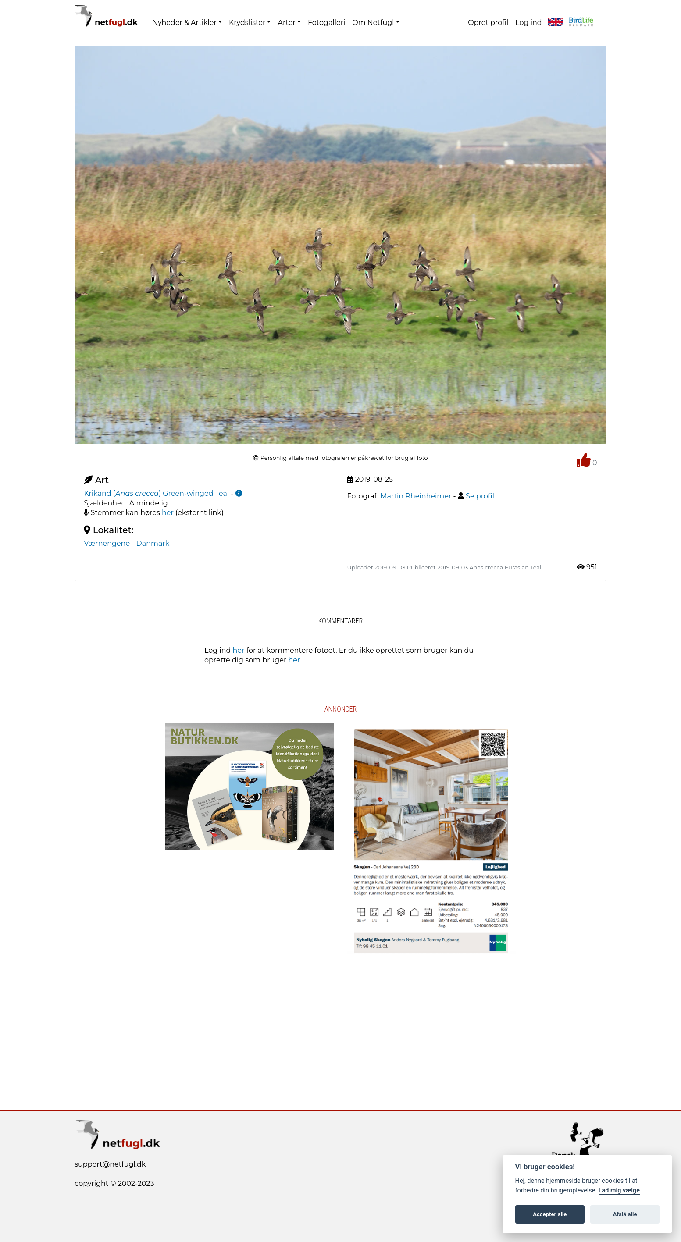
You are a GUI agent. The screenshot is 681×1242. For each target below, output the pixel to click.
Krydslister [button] (247, 22)
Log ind (528, 22)
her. (295, 660)
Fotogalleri (326, 22)
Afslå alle (625, 1214)
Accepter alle (550, 1214)
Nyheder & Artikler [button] (184, 22)
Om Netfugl (373, 22)
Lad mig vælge (619, 1190)
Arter (286, 22)
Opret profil (488, 22)
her (168, 513)
